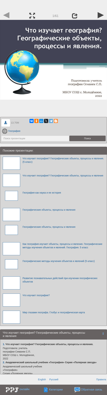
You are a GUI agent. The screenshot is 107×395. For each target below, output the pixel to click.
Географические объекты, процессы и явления (49, 209)
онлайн (24, 389)
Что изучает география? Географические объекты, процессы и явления (63, 175)
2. (4, 362)
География (11, 131)
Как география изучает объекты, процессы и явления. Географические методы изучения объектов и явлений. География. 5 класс (62, 246)
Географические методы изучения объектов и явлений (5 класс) (59, 261)
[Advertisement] (53, 5)
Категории (56, 389)
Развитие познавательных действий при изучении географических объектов (60, 280)
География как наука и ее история (42, 192)
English (42, 379)
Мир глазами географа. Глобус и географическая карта (54, 312)
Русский (53, 379)
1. (4, 344)
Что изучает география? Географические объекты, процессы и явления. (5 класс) (63, 160)
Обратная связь (91, 389)
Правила (101, 379)
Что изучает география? (36, 295)
